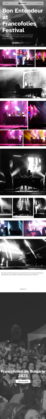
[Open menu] (6, 3)
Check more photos (23, 381)
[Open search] (39, 3)
